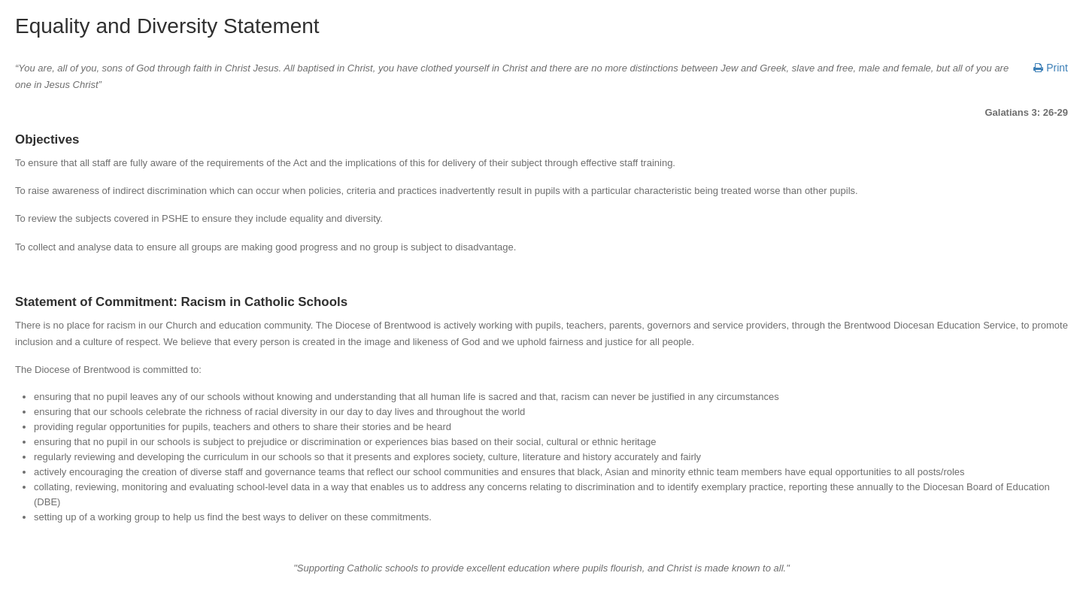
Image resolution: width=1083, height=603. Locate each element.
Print (1050, 68)
